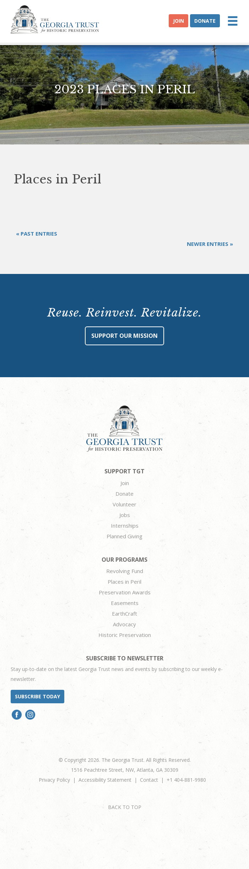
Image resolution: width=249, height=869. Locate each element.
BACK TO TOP (124, 807)
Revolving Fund (124, 570)
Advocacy (124, 624)
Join (178, 20)
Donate (205, 20)
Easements (125, 602)
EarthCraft (124, 613)
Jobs (124, 514)
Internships (125, 525)
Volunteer (124, 504)
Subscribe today (37, 696)
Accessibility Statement (105, 779)
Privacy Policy (54, 779)
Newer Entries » (210, 243)
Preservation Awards (125, 592)
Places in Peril (124, 581)
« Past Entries (36, 233)
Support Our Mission (124, 336)
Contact (149, 779)
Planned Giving (124, 536)
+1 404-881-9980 (186, 779)
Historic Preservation (124, 634)
